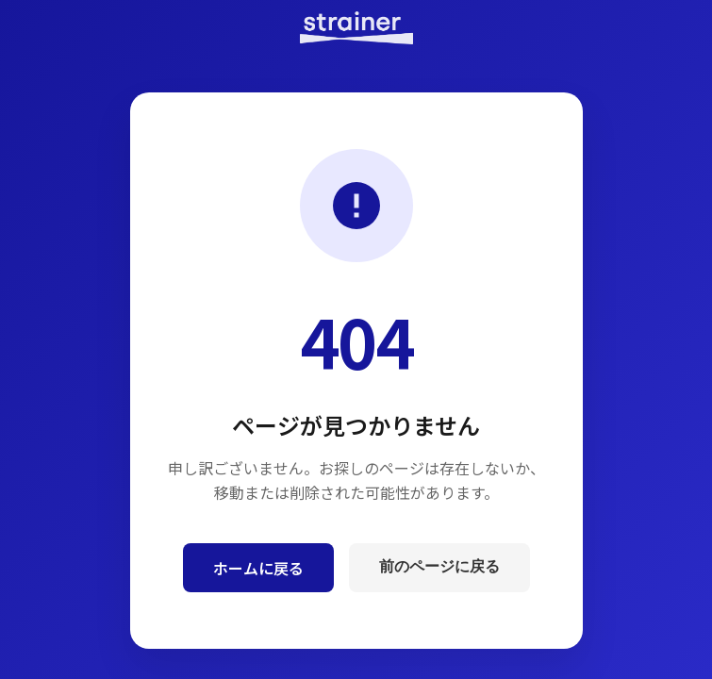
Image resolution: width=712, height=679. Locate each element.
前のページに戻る (439, 566)
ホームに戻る (258, 567)
